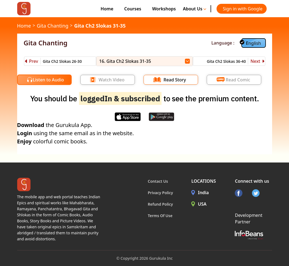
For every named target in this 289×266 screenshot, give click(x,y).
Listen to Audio (48, 80)
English (253, 43)
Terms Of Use (160, 215)
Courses (132, 9)
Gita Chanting (52, 25)
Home (107, 9)
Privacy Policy (160, 192)
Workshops (164, 9)
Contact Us (158, 181)
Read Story (174, 80)
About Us (194, 9)
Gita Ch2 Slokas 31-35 (100, 25)
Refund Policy (160, 204)
